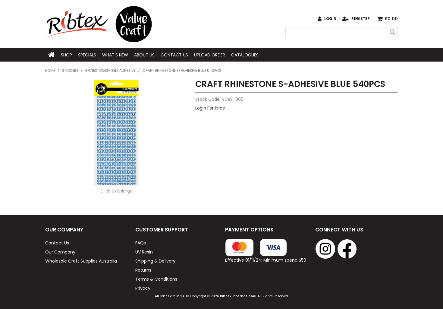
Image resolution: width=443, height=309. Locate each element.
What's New (115, 55)
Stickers (70, 70)
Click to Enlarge (116, 191)
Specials (87, 55)
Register (360, 19)
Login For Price (210, 108)
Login (330, 19)
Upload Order (209, 55)
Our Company (60, 252)
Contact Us (174, 55)
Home (51, 55)
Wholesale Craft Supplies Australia (81, 261)
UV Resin (144, 252)
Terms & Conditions (156, 279)
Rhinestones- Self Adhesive (110, 70)
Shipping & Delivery (155, 261)
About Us (144, 55)
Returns (143, 270)
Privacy (142, 288)
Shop (66, 55)
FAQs (140, 243)
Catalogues (245, 55)
